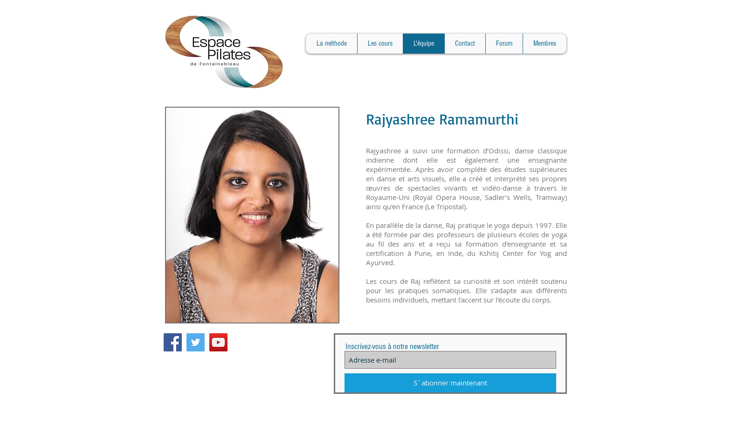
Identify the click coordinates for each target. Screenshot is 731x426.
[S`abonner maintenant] (450, 382)
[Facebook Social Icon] (173, 342)
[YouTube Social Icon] (218, 342)
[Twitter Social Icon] (195, 342)
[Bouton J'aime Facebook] (266, 338)
